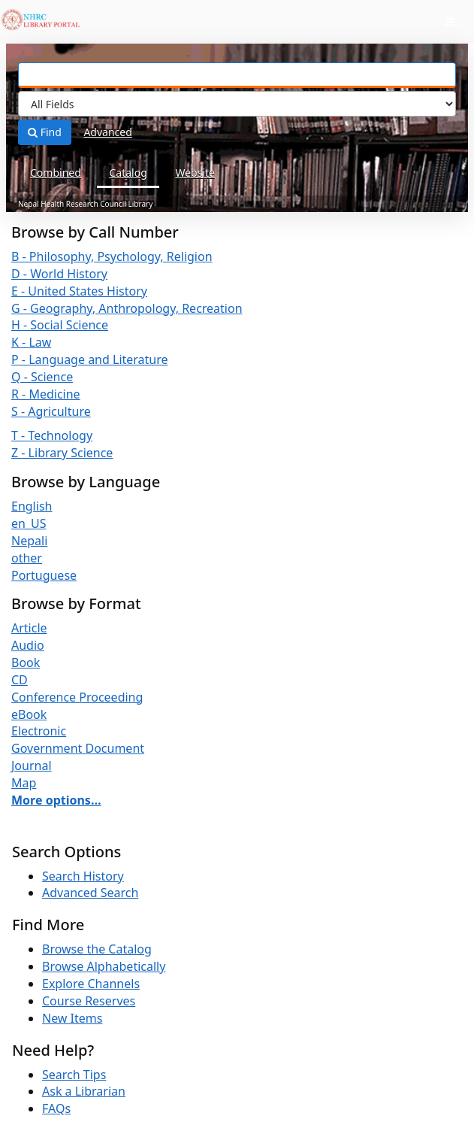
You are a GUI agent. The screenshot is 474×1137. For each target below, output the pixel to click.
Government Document (77, 748)
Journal (31, 765)
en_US (29, 523)
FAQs (56, 1108)
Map (23, 783)
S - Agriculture (51, 411)
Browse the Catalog (97, 949)
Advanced (107, 132)
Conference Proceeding (77, 697)
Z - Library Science (62, 452)
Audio (27, 645)
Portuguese (44, 575)
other (26, 558)
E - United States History (79, 291)
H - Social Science (59, 325)
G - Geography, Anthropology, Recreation (127, 308)
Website (195, 172)
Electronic (38, 731)
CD (19, 680)
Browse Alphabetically (103, 966)
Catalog (127, 172)
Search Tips (74, 1074)
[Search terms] (237, 75)
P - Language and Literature (89, 359)
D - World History (59, 273)
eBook (29, 714)
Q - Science (42, 376)
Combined (55, 172)
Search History (83, 876)
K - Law (31, 342)
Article (29, 628)
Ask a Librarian (83, 1091)
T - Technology (51, 435)
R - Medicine (45, 394)
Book (25, 662)
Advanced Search (90, 892)
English (31, 506)
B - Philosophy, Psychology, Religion (112, 256)
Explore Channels (91, 983)
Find (45, 132)
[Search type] (237, 104)
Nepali (29, 540)
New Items (72, 1018)
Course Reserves (88, 1001)
